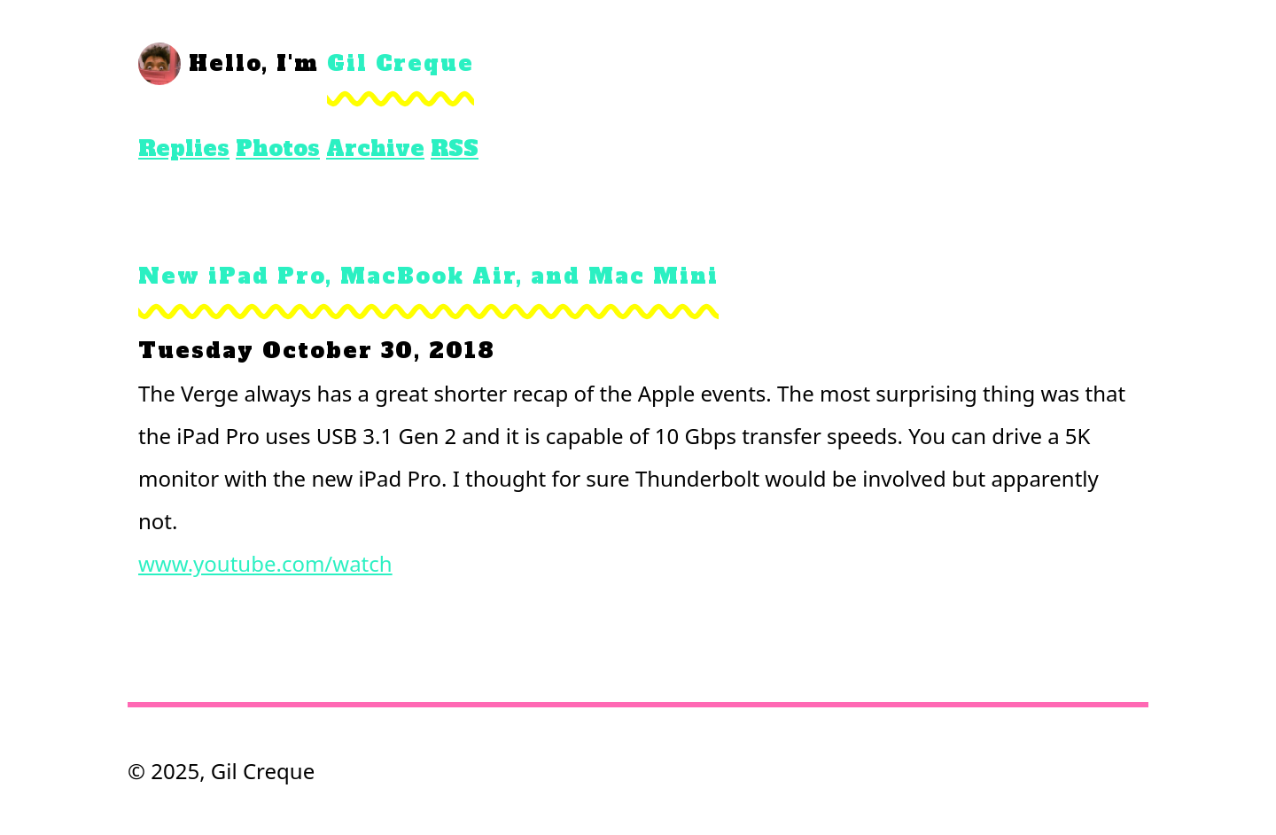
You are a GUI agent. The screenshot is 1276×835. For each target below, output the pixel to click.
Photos (278, 148)
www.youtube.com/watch (265, 563)
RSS (454, 148)
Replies (184, 148)
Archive (375, 148)
